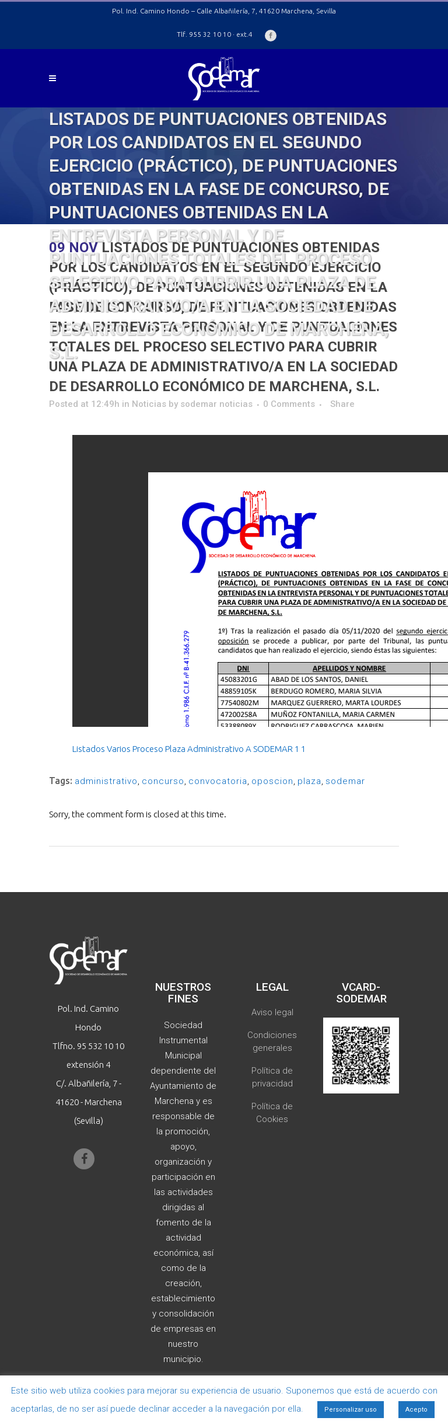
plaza (309, 781)
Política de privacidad (272, 1077)
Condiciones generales (272, 1041)
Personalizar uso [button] (350, 1409)
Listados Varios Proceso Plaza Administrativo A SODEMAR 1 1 (189, 749)
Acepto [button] (416, 1409)
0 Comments (289, 404)
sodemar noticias (216, 404)
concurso (163, 781)
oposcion (272, 781)
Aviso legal (272, 1012)
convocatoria (217, 781)
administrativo (106, 781)
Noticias (149, 404)
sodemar (345, 781)
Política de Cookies (272, 1112)
